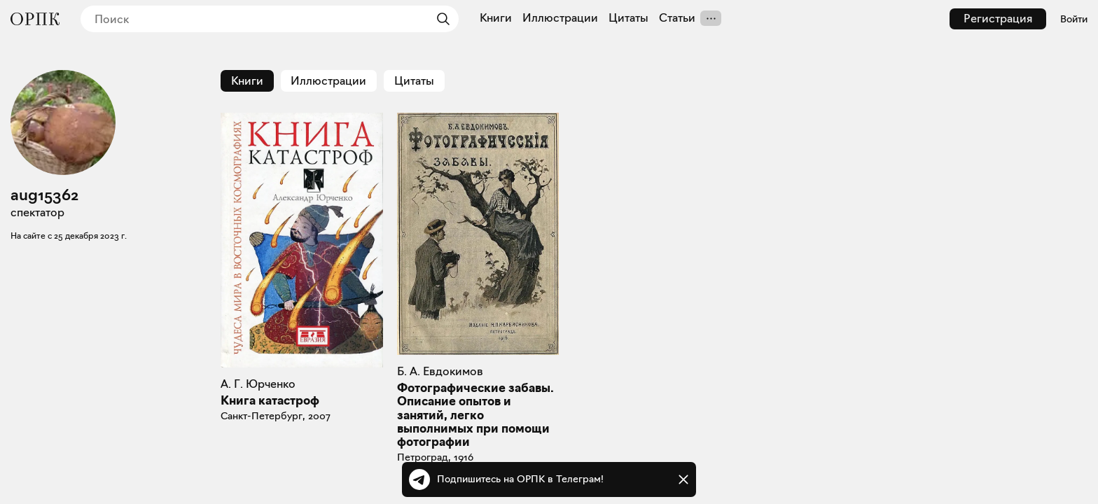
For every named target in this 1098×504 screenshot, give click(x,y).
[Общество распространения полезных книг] (35, 19)
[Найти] (439, 19)
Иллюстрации (560, 18)
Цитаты (628, 18)
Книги (496, 18)
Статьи (677, 18)
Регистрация (998, 18)
